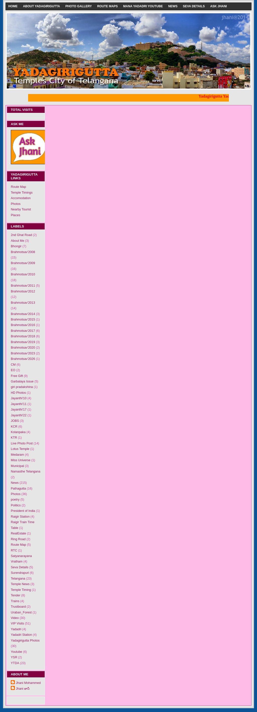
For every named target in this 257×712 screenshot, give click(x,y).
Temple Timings (22, 192)
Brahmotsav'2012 (23, 291)
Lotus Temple (20, 449)
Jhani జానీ (23, 688)
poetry (15, 499)
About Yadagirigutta (41, 6)
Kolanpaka (18, 432)
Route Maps (107, 6)
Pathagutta (18, 488)
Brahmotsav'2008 (23, 252)
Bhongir (16, 246)
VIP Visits (17, 623)
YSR (14, 657)
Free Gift (17, 376)
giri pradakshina (22, 387)
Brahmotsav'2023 (23, 353)
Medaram (17, 454)
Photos (16, 204)
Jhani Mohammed (28, 683)
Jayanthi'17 (19, 409)
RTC (14, 550)
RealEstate (18, 533)
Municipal (17, 466)
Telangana (18, 578)
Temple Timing (21, 590)
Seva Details (194, 6)
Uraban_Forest (21, 612)
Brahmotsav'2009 (23, 263)
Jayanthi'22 (19, 415)
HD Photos (18, 392)
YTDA (15, 663)
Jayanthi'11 (19, 404)
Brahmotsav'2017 (23, 331)
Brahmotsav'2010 (23, 274)
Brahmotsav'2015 (23, 319)
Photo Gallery (78, 6)
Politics (16, 505)
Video (15, 618)
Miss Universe (20, 460)
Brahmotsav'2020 (23, 347)
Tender (15, 595)
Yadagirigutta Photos (25, 640)
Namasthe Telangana (25, 471)
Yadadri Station (21, 635)
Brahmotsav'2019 (23, 342)
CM (13, 364)
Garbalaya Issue (22, 381)
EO (13, 370)
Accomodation (21, 198)
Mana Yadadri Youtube (143, 6)
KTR (14, 437)
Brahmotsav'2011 (23, 285)
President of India (23, 511)
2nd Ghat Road (21, 235)
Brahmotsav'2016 (23, 325)
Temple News (20, 584)
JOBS (15, 421)
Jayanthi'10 (19, 398)
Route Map (18, 187)
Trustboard (18, 606)
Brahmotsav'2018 (23, 336)
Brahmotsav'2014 (23, 314)
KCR (14, 426)
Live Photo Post (22, 443)
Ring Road (18, 539)
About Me (17, 241)
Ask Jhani (218, 6)
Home (13, 6)
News (172, 6)
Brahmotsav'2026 (23, 359)
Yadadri (16, 629)
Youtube (16, 652)
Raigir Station (20, 516)
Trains (15, 601)
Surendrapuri (20, 573)
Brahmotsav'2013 (23, 302)
